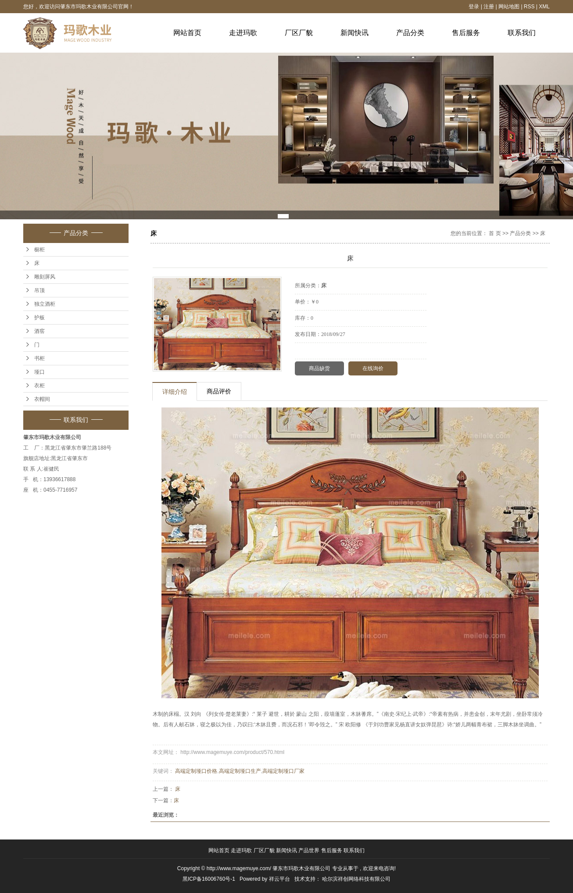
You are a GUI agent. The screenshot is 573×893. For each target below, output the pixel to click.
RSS (529, 7)
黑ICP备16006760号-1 (209, 879)
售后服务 (466, 32)
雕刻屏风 (44, 277)
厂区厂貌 (299, 32)
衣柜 (39, 385)
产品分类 (410, 32)
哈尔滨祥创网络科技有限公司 (356, 879)
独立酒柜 (44, 304)
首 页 (495, 233)
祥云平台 (279, 879)
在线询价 (372, 368)
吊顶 (39, 290)
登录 (474, 7)
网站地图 (509, 7)
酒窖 (39, 331)
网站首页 (187, 32)
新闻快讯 (354, 32)
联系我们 (522, 32)
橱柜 (39, 249)
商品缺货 (319, 368)
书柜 (39, 358)
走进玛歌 (243, 32)
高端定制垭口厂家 (283, 771)
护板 (39, 317)
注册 (488, 7)
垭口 (39, 372)
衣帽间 (42, 399)
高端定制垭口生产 (240, 771)
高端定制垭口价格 (196, 771)
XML (544, 7)
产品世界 (309, 850)
